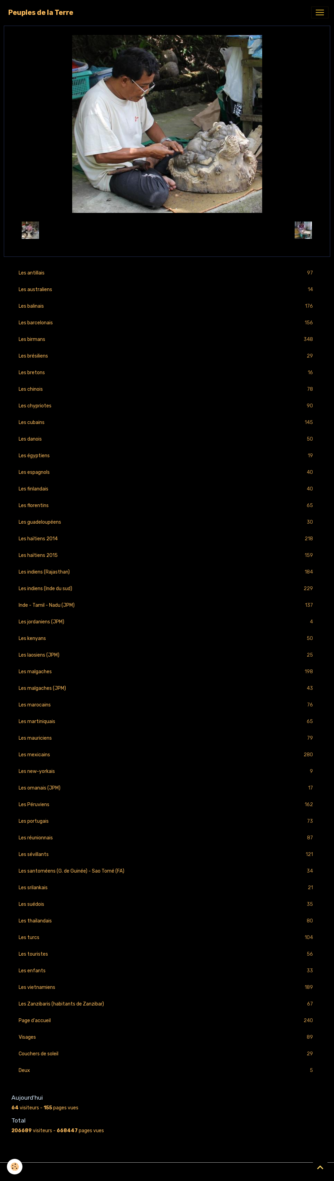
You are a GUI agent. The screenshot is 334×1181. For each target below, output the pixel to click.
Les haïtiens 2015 (167, 555)
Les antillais (167, 273)
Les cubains (167, 422)
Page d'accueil (167, 1021)
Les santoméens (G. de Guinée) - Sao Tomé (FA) (167, 871)
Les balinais (167, 306)
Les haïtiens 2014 (167, 539)
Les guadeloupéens (167, 522)
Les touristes (167, 954)
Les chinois (167, 389)
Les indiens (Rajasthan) (167, 572)
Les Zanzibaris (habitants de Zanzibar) (167, 1004)
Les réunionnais (167, 838)
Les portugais (167, 821)
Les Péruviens (167, 805)
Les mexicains (167, 755)
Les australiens (167, 290)
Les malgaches (167, 672)
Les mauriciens (167, 738)
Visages (167, 1037)
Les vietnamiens (167, 987)
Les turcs (167, 937)
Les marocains (167, 705)
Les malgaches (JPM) (167, 688)
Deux (167, 1070)
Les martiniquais (167, 721)
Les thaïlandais (167, 921)
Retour (167, 230)
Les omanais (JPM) (167, 788)
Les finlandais (167, 489)
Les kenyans (167, 638)
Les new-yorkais (167, 771)
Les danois (167, 439)
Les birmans (167, 339)
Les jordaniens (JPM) (167, 622)
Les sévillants (167, 854)
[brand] (41, 12)
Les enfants (167, 971)
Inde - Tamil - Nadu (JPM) (167, 605)
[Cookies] (14, 1166)
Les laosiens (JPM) (167, 655)
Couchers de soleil (167, 1054)
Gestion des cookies (167, 1172)
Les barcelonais (167, 323)
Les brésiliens (167, 356)
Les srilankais (167, 888)
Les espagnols (167, 472)
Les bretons (167, 373)
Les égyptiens (167, 456)
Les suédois (167, 904)
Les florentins (167, 506)
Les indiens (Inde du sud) (167, 589)
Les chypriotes (167, 406)
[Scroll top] (320, 1167)
